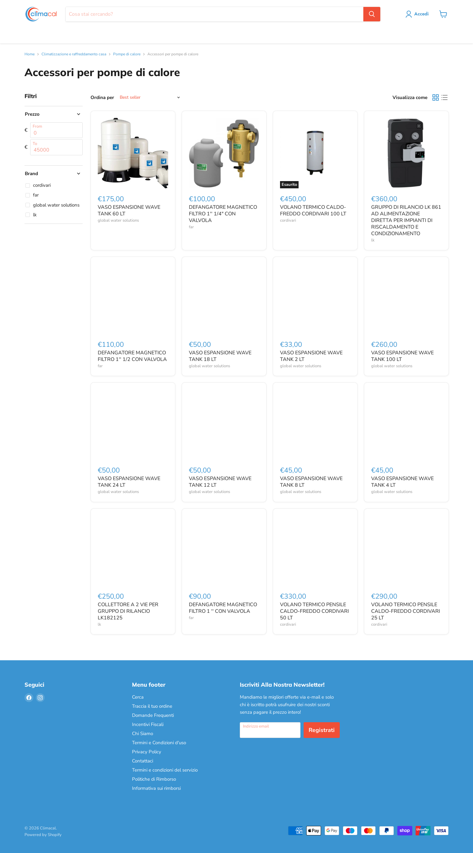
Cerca (138, 697)
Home (30, 54)
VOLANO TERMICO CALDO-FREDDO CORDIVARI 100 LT (313, 210)
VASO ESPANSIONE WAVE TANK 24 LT (129, 482)
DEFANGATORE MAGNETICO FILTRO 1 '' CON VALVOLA (223, 608)
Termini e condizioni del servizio (165, 770)
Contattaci (142, 761)
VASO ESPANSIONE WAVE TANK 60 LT (129, 210)
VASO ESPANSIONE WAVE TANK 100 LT (402, 356)
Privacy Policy (146, 752)
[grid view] (435, 97)
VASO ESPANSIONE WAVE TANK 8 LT (311, 482)
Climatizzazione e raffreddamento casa (73, 54)
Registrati (322, 730)
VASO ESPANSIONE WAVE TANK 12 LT (220, 482)
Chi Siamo (142, 733)
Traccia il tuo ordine (152, 706)
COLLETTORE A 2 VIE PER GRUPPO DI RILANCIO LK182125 (128, 611)
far (191, 227)
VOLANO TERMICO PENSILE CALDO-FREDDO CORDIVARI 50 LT (314, 611)
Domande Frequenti (153, 715)
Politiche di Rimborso (154, 779)
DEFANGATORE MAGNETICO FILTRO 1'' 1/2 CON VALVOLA (132, 356)
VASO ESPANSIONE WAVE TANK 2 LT (311, 356)
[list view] (444, 97)
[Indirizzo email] (270, 730)
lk (373, 240)
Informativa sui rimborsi (156, 788)
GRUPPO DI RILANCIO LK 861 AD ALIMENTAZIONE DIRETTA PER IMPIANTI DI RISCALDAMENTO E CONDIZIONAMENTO (406, 220)
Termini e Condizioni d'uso (159, 742)
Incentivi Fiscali (147, 724)
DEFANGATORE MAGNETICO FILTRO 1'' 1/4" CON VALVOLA (223, 214)
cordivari (288, 220)
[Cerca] (214, 14)
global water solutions (118, 220)
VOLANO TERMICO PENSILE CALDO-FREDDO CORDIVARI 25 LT (405, 611)
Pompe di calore (126, 54)
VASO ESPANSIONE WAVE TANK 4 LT (402, 482)
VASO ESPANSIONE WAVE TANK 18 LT (220, 356)
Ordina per (102, 97)
